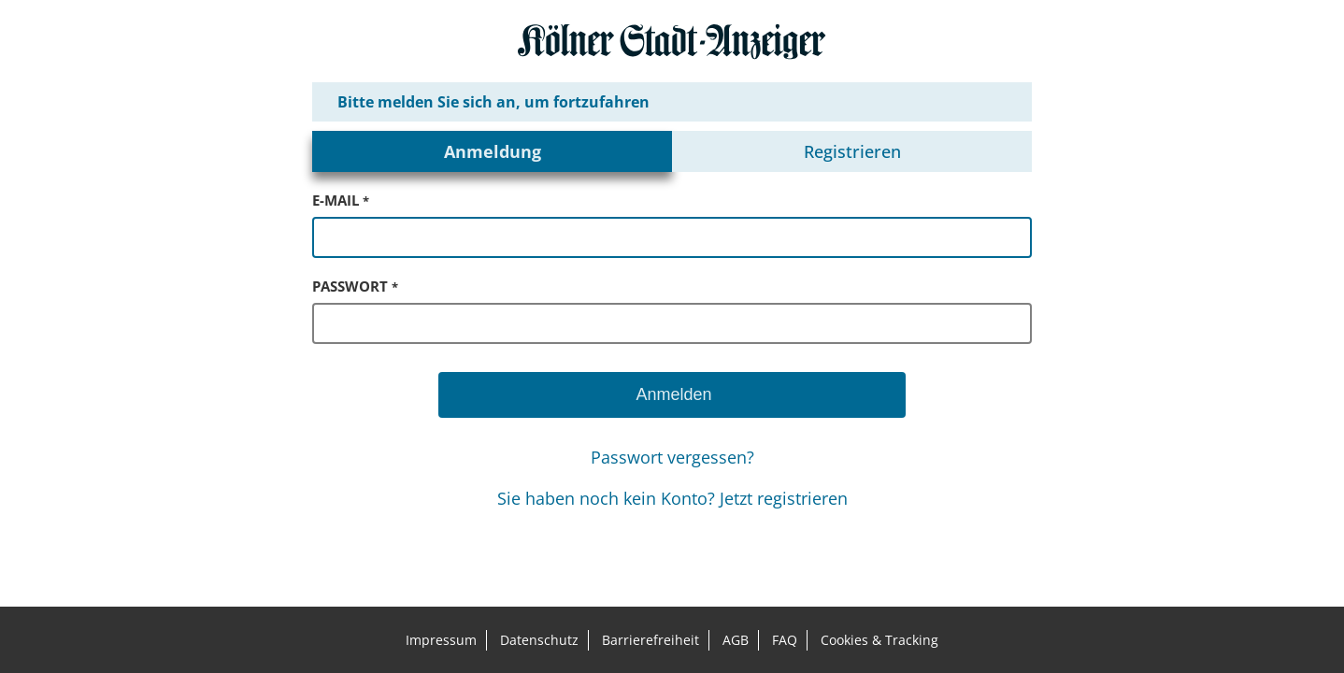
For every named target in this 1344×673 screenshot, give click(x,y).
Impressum (441, 640)
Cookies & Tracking (879, 640)
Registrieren (852, 151)
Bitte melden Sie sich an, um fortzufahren (493, 102)
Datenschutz (539, 640)
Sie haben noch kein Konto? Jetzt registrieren (672, 498)
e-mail (340, 200)
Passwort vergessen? (672, 457)
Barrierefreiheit (650, 640)
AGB (735, 640)
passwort (355, 286)
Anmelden (671, 394)
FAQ (784, 640)
